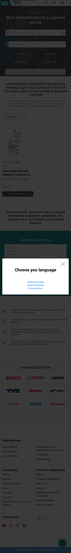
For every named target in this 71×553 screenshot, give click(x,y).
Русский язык (35, 288)
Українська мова (35, 282)
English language (35, 285)
